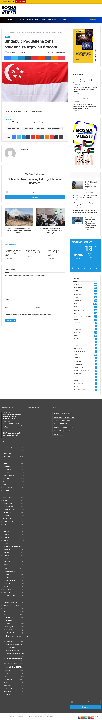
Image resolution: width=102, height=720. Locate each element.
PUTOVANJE (77, 345)
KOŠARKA (7, 577)
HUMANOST (8, 621)
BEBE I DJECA (8, 503)
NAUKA (6, 553)
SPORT (16, 19)
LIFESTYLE (30, 19)
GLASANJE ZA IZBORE (13, 667)
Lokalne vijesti (8, 627)
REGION (6, 673)
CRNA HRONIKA (9, 618)
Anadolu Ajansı (14, 128)
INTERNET (7, 543)
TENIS (6, 587)
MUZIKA (6, 565)
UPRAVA (97, 716)
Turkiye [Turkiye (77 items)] (60, 431)
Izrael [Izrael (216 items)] (68, 421)
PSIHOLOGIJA (78, 364)
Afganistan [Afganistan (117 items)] (56, 414)
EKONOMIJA (77, 294)
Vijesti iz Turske (78, 288)
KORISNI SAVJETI (9, 596)
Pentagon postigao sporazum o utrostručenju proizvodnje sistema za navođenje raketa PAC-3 (84, 106)
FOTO (59, 19)
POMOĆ (76, 320)
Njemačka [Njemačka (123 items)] (56, 427)
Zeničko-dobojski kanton (14, 659)
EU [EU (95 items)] (73, 417)
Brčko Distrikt (10, 633)
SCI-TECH (37, 19)
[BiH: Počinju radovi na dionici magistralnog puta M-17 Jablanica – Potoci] (78, 185)
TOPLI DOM (77, 377)
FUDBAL (6, 574)
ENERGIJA (7, 469)
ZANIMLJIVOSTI (51, 19)
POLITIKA (7, 670)
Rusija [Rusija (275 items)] (71, 427)
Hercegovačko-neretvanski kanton (17, 636)
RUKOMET (7, 584)
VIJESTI (4, 19)
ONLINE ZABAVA (79, 368)
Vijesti (22, 32)
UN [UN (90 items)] (61, 434)
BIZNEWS (7, 466)
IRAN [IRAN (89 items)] (63, 421)
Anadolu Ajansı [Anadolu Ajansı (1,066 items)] (58, 417)
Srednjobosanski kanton (14, 644)
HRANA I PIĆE (8, 506)
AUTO (43, 19)
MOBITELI (7, 550)
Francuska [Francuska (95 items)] (56, 421)
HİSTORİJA (77, 323)
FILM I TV (7, 562)
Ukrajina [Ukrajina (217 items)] (56, 434)
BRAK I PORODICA (79, 352)
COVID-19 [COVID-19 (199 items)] (67, 417)
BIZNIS (10, 19)
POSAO (6, 472)
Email (7, 307)
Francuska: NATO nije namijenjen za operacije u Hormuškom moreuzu (34, 252)
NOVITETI (7, 457)
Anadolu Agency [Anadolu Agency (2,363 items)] (66, 414)
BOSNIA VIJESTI (32, 716)
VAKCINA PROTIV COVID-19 (82, 316)
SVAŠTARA (7, 695)
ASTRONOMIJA (78, 361)
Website (38, 307)
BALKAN (76, 285)
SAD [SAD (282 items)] (55, 431)
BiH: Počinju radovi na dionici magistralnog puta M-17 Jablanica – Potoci (91, 186)
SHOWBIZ (22, 19)
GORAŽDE (77, 380)
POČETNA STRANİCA (12, 32)
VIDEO (64, 19)
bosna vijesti (11, 52)
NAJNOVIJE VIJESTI (10, 664)
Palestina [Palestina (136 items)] (64, 427)
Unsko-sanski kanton (13, 651)
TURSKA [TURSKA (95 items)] (67, 431)
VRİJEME (76, 339)
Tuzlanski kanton (11, 648)
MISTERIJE (7, 692)
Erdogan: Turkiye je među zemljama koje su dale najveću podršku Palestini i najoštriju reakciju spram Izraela (91, 224)
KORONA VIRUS (78, 301)
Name (7, 299)
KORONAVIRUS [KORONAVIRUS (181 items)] (63, 424)
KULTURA (7, 624)
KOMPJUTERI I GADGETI (12, 546)
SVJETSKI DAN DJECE (80, 383)
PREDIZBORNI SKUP (80, 390)
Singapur (41, 128)
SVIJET (27, 32)
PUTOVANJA (78, 329)
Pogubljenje (28, 128)
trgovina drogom (55, 128)
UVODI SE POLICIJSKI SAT (82, 371)
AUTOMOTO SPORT (10, 571)
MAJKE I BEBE (78, 348)
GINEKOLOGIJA (78, 374)
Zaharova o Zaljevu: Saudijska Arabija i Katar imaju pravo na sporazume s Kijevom (85, 89)
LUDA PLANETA (9, 689)
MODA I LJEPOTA (9, 509)
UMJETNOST (78, 326)
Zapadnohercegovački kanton (15, 654)
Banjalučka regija (11, 630)
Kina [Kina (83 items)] (55, 424)
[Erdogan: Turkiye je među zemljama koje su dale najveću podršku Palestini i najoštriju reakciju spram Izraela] (78, 221)
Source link (8, 119)
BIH (5, 614)
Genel (75, 342)
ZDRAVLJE (7, 512)
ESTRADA (7, 559)
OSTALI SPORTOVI (10, 580)
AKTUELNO (7, 454)
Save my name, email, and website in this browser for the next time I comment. (29, 314)
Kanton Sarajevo (11, 641)
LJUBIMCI (77, 358)
